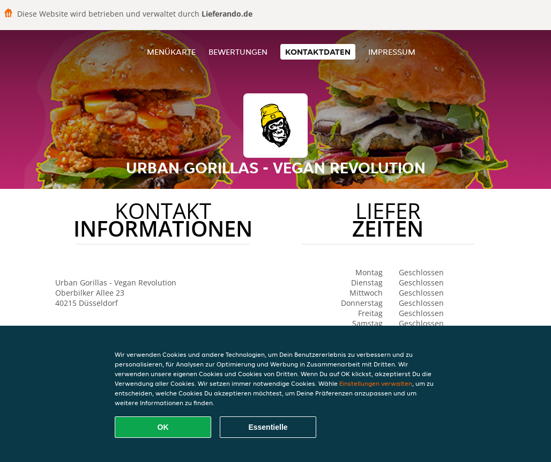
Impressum (391, 51)
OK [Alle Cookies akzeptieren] (163, 427)
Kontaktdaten (318, 51)
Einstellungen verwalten (375, 383)
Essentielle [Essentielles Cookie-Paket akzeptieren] (267, 427)
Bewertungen (238, 51)
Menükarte (171, 51)
